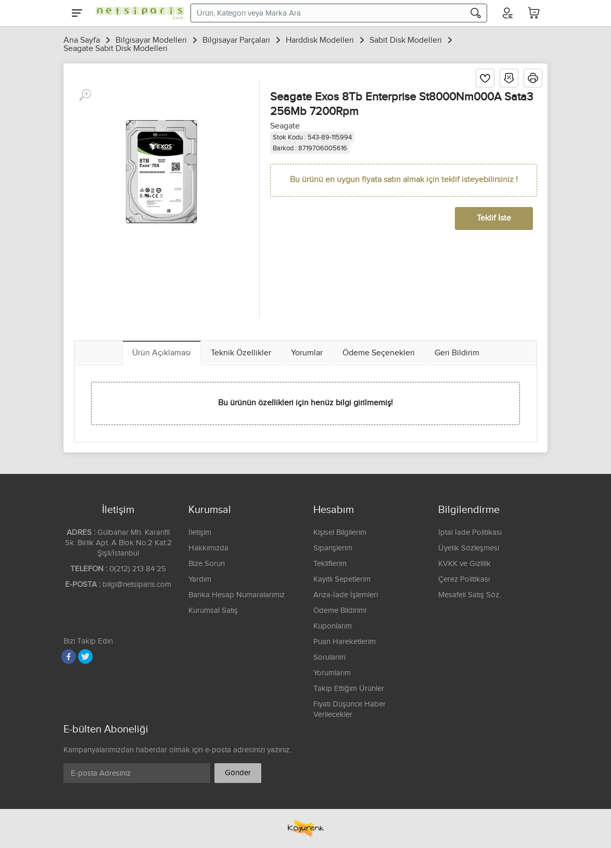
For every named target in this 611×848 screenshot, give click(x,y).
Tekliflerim (330, 563)
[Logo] (137, 13)
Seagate (285, 126)
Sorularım (329, 657)
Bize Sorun (206, 563)
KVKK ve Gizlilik (464, 563)
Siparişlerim (332, 548)
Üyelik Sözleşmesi (468, 548)
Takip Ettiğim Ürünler (348, 688)
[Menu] (77, 13)
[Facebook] (68, 656)
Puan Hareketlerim (344, 641)
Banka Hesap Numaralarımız (236, 594)
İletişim (199, 532)
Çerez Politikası (464, 579)
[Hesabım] (506, 13)
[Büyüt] (85, 95)
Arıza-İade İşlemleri (345, 594)
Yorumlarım (332, 673)
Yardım (199, 579)
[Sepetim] (534, 13)
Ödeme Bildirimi (339, 610)
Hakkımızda (208, 548)
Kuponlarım (332, 626)
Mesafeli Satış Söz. (469, 594)
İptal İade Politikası (470, 532)
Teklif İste (494, 218)
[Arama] (476, 13)
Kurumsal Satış (213, 610)
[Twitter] (85, 656)
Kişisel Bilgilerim (339, 532)
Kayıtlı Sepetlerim (342, 579)
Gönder (238, 772)
